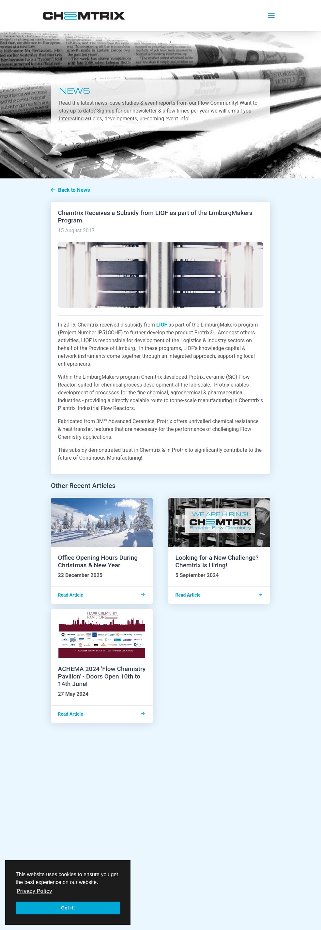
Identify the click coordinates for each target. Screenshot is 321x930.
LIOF (161, 325)
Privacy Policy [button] (34, 891)
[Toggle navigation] (271, 15)
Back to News (70, 190)
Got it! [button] (68, 907)
